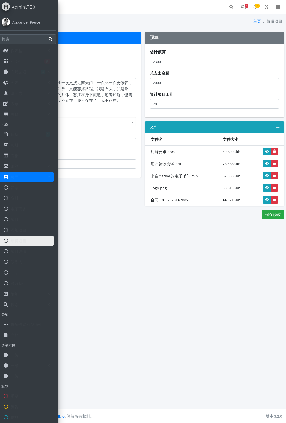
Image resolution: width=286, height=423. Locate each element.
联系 (98, 6)
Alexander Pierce (30, 22)
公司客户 (76, 133)
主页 (257, 21)
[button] (69, 7)
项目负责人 (78, 154)
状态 (72, 112)
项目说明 (76, 73)
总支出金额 (190, 73)
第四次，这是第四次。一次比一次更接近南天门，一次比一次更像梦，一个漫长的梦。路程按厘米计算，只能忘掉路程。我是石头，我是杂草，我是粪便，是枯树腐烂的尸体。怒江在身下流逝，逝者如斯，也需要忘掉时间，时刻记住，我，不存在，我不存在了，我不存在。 (117, 91)
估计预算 (188, 51)
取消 (71, 214)
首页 (83, 6)
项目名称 (76, 51)
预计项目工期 (192, 94)
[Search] (25, 39)
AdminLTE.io (115, 416)
